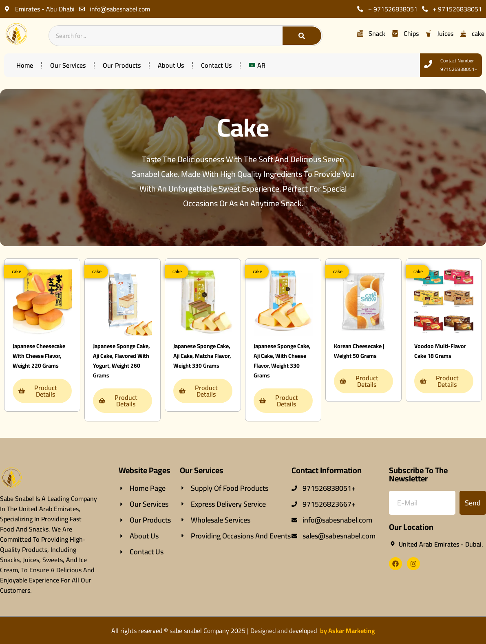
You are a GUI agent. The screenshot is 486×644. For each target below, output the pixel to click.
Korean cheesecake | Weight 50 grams (359, 351)
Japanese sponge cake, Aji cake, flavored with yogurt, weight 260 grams (121, 361)
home (24, 65)
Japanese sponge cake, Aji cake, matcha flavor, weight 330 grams (202, 356)
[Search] (302, 35)
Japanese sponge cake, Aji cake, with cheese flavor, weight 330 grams (282, 361)
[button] (16, 271)
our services (68, 65)
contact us (216, 65)
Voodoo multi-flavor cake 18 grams (440, 351)
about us (171, 65)
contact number (457, 60)
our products (122, 65)
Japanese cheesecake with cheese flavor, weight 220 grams (39, 356)
